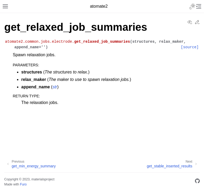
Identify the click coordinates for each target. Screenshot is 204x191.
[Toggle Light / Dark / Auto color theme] (192, 6)
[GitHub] (197, 182)
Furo (23, 184)
